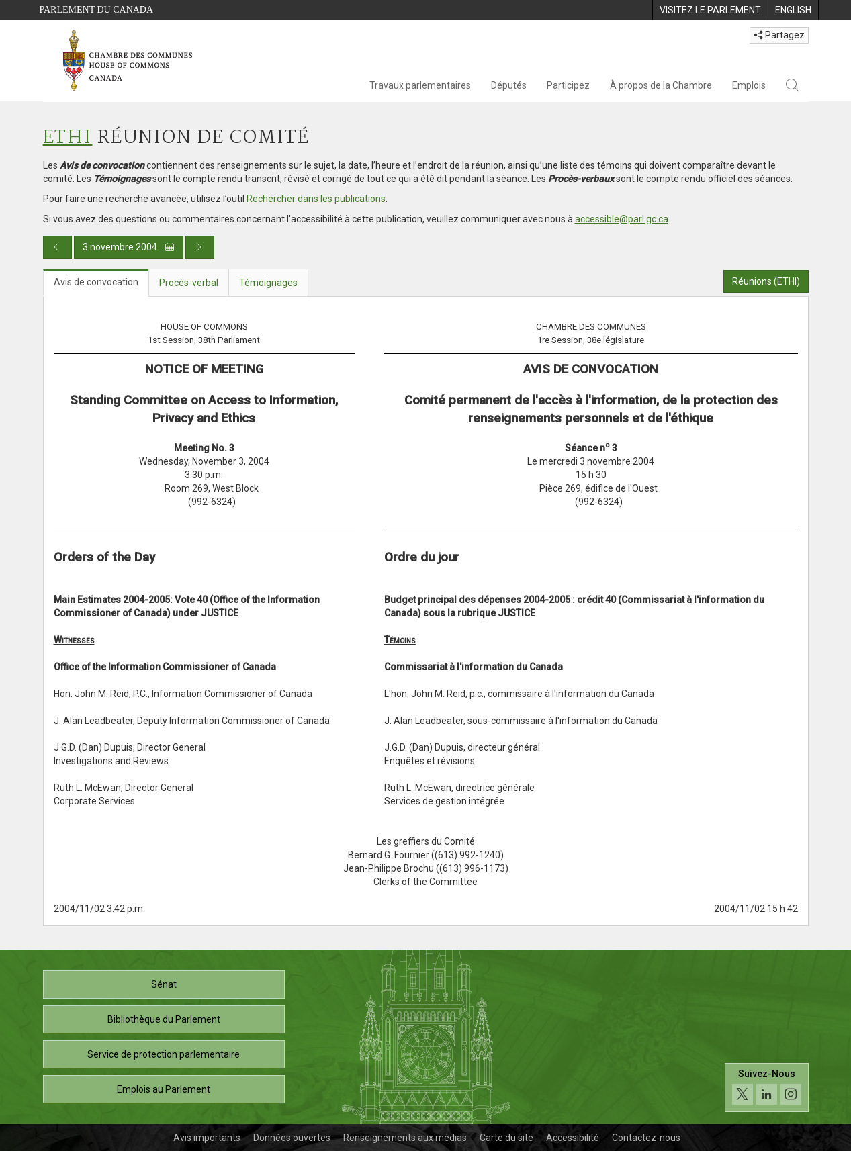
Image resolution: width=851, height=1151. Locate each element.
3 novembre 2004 (129, 247)
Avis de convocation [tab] (96, 282)
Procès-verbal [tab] (188, 282)
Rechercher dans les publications (316, 198)
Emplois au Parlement (163, 1089)
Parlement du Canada (97, 10)
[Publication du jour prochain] (199, 247)
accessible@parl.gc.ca (621, 219)
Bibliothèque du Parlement (163, 1019)
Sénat (164, 984)
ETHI (68, 138)
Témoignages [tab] (268, 282)
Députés (509, 85)
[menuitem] (710, 10)
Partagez (779, 35)
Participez (568, 85)
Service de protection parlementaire (163, 1054)
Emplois (749, 85)
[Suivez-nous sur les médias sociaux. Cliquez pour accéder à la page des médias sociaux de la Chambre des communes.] (767, 1087)
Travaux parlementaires (420, 85)
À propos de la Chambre (661, 85)
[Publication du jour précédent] (57, 247)
